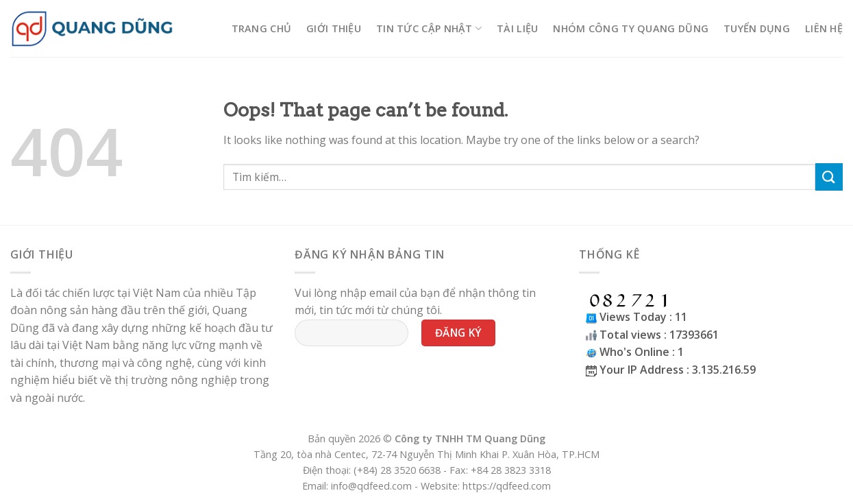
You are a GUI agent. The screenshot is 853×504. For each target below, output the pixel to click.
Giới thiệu (333, 28)
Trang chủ (262, 28)
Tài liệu (517, 28)
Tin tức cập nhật (429, 28)
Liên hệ (824, 28)
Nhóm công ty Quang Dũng (630, 28)
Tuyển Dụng (757, 28)
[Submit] (829, 176)
